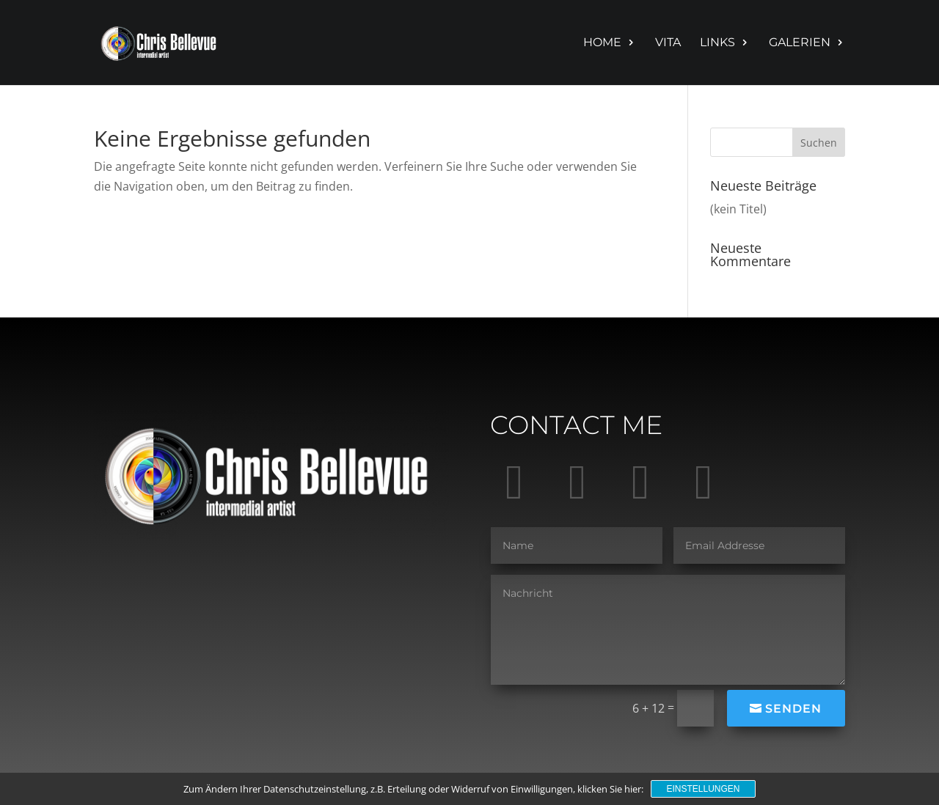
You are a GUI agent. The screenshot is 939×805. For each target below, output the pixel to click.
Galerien (799, 43)
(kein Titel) (738, 209)
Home (602, 43)
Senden (793, 709)
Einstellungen (702, 789)
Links (717, 43)
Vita (668, 43)
